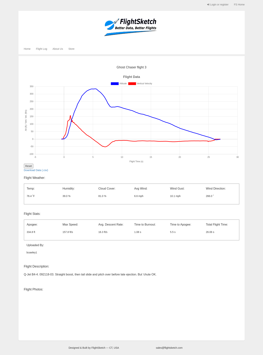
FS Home (239, 4)
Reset (28, 166)
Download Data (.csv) (36, 170)
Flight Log (41, 48)
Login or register (217, 4)
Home (27, 48)
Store (71, 48)
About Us (57, 48)
